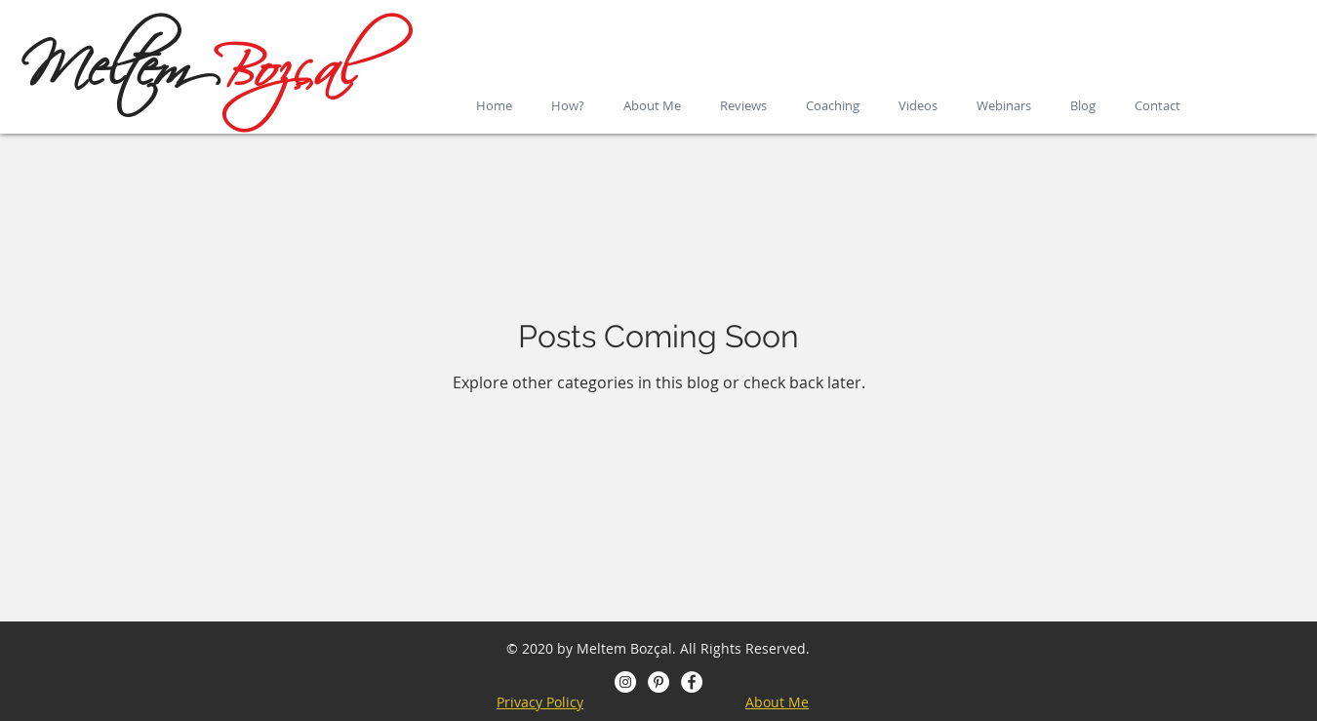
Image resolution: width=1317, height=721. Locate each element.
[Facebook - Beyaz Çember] (691, 682)
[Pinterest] (658, 682)
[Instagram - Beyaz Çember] (625, 682)
